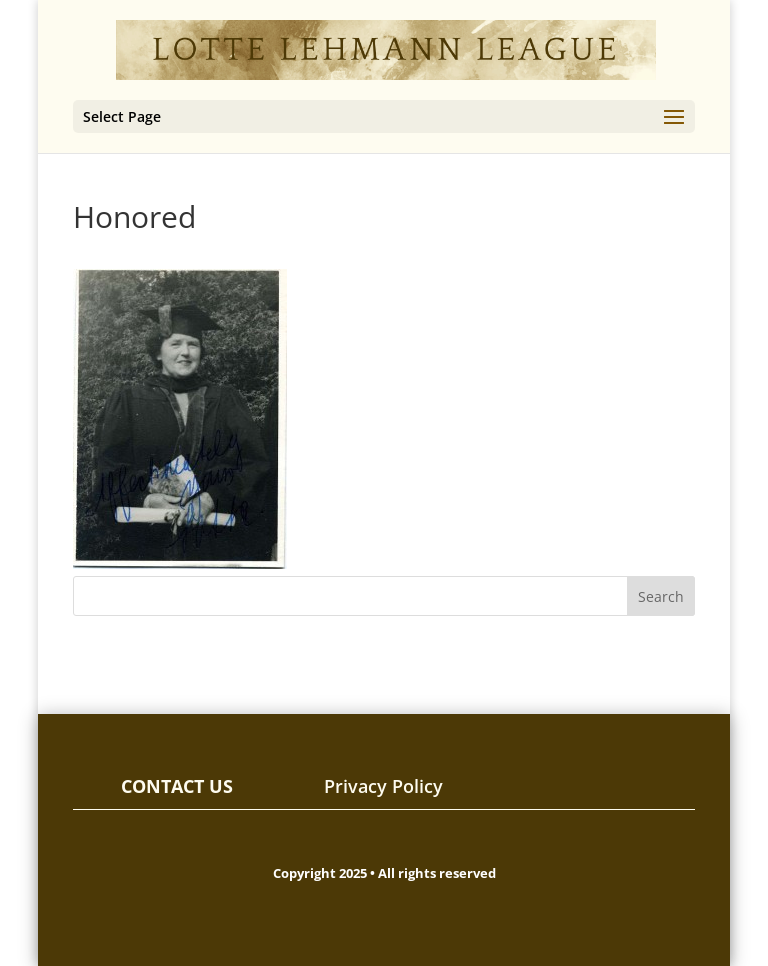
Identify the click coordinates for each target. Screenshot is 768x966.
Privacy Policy (383, 786)
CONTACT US (177, 786)
